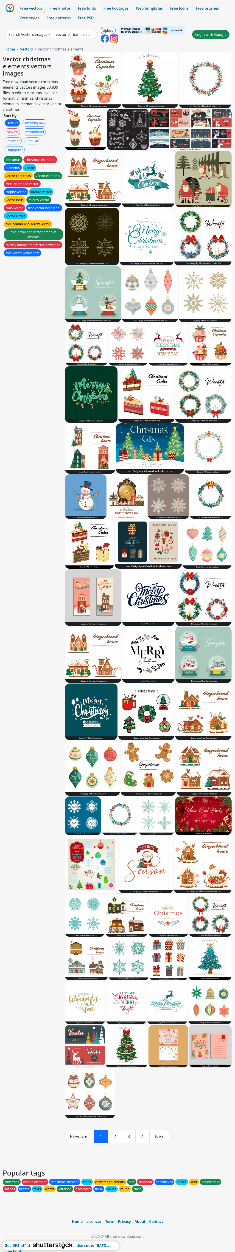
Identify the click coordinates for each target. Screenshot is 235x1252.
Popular (32, 141)
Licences (93, 1221)
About (139, 1221)
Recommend (34, 132)
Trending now (35, 123)
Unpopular (15, 150)
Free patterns (59, 17)
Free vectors (31, 8)
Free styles (29, 17)
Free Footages (116, 8)
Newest (12, 132)
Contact (156, 1221)
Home (10, 49)
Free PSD (86, 17)
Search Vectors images (27, 34)
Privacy (124, 1221)
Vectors (26, 49)
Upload (108, 30)
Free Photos (59, 8)
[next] (160, 1136)
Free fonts (87, 8)
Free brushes (207, 8)
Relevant (13, 141)
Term (109, 1221)
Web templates (149, 8)
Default (12, 123)
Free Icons (179, 8)
